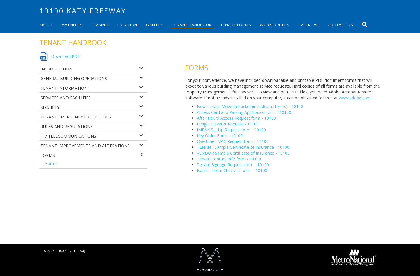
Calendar (308, 24)
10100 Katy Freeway (82, 10)
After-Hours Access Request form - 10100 (236, 118)
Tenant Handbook (192, 24)
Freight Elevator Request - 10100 (228, 124)
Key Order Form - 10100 (220, 135)
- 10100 (259, 170)
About (46, 24)
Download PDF (65, 56)
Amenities (72, 24)
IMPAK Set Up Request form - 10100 (231, 129)
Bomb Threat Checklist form (224, 170)
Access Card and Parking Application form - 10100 (244, 112)
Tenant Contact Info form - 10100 (229, 159)
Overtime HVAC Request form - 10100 (233, 141)
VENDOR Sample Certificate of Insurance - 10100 (243, 153)
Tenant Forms (235, 24)
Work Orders (275, 24)
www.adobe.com (355, 97)
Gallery (154, 24)
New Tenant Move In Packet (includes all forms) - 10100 (250, 106)
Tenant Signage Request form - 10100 (233, 164)
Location (127, 24)
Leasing (100, 24)
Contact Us (340, 24)
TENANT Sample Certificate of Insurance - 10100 (243, 147)
